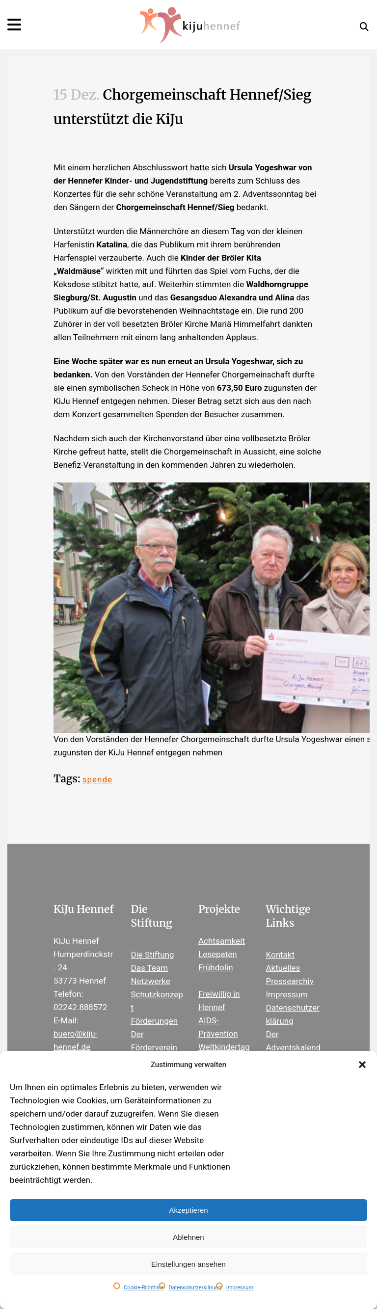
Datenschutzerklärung (195, 1287)
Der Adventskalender (293, 1047)
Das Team (149, 968)
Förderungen (154, 1021)
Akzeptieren (188, 1210)
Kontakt (280, 955)
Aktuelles (283, 968)
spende (97, 779)
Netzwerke (150, 981)
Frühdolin (215, 967)
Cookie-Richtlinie (144, 1287)
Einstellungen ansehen (188, 1264)
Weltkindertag (224, 1047)
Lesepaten (217, 954)
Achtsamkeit (221, 941)
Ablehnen (188, 1237)
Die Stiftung (152, 955)
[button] (362, 1064)
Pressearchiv (290, 981)
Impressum (239, 1287)
